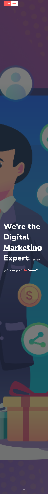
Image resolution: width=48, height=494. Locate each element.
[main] (24, 247)
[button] (24, 489)
